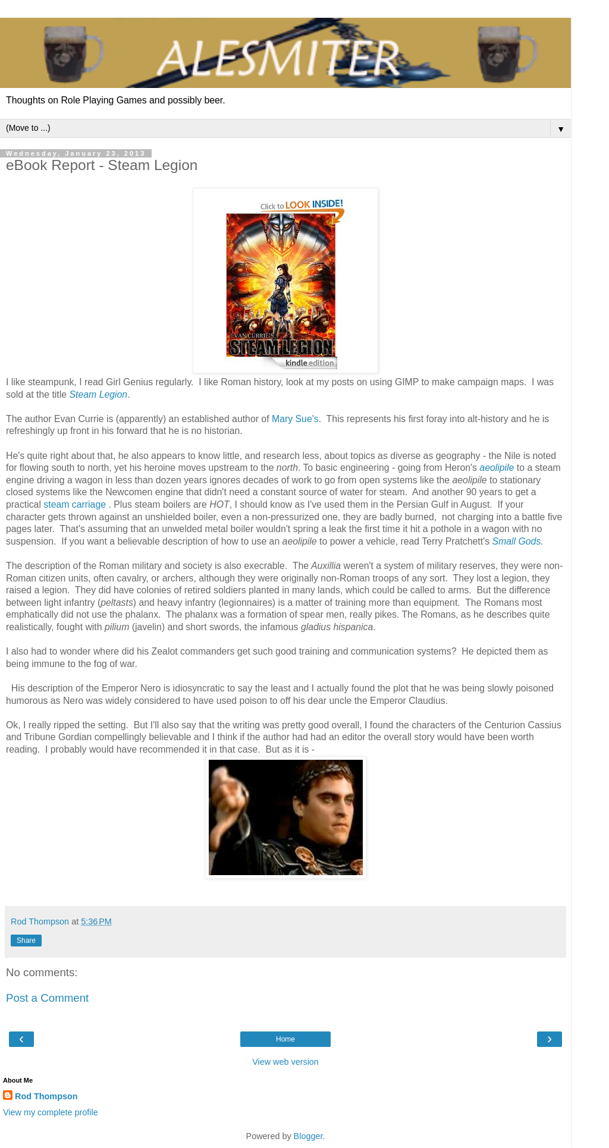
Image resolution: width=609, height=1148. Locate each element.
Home (285, 1039)
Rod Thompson (46, 1096)
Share (26, 940)
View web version (285, 1062)
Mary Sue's (295, 419)
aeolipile (496, 468)
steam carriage (74, 504)
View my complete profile (50, 1112)
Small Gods (516, 541)
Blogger (308, 1136)
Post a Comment (47, 998)
